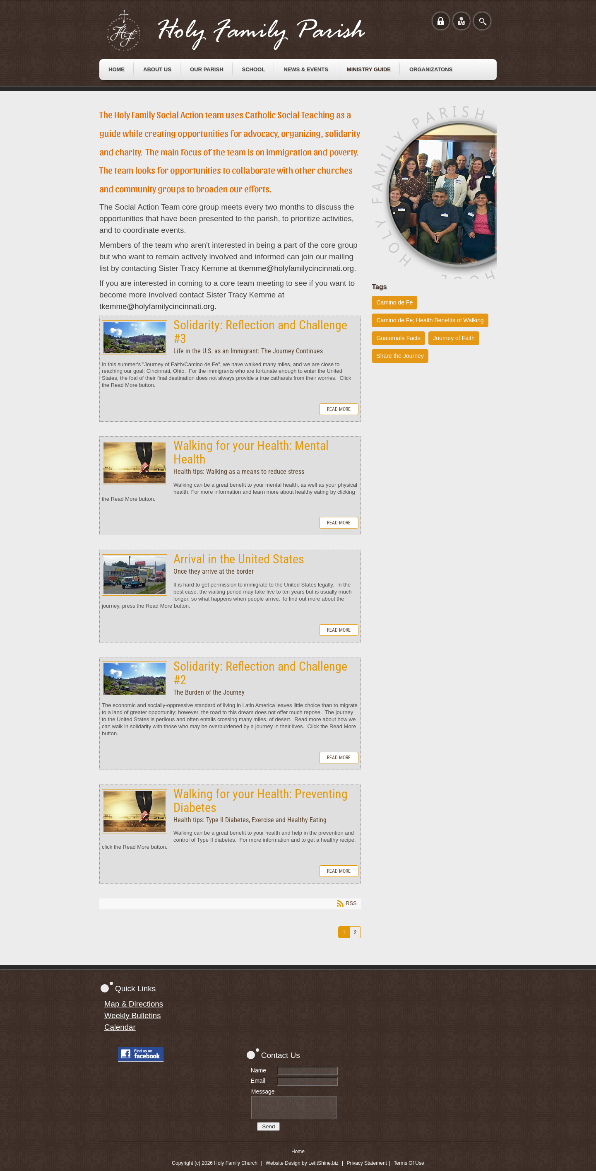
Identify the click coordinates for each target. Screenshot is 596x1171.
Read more (339, 409)
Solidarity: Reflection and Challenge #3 (134, 338)
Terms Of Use (409, 1163)
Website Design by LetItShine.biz (302, 1163)
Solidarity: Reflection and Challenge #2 (134, 679)
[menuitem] (116, 69)
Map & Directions (133, 1004)
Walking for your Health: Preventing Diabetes (134, 811)
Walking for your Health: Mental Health (134, 463)
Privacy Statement (367, 1163)
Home (298, 1151)
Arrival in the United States (134, 575)
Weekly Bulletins (132, 1015)
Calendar (120, 1027)
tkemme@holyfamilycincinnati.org (296, 268)
